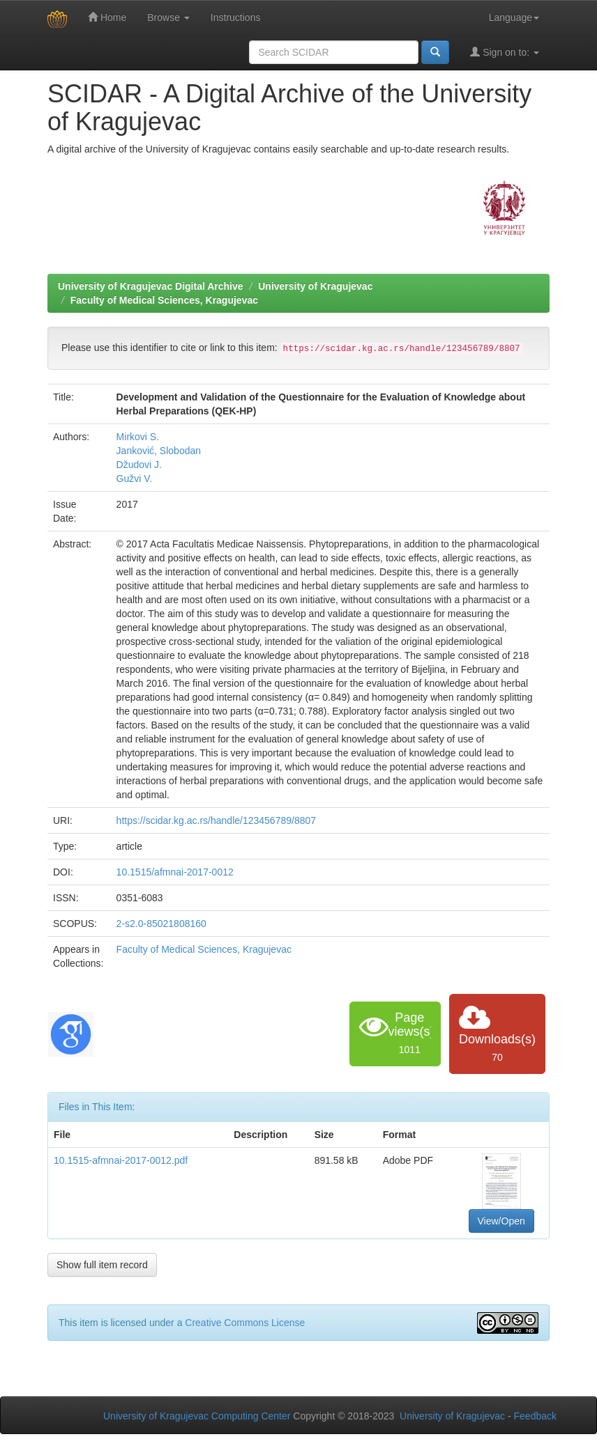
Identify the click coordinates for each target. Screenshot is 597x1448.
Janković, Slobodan (158, 450)
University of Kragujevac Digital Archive (150, 286)
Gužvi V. (134, 478)
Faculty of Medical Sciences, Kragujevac (164, 300)
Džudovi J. (139, 464)
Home (107, 17)
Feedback (535, 1416)
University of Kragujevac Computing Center (196, 1416)
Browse (168, 17)
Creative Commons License (245, 1322)
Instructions (236, 17)
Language (514, 17)
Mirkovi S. (137, 436)
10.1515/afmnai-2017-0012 (175, 872)
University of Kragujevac (315, 286)
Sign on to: (504, 52)
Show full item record (102, 1264)
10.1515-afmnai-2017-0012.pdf (121, 1160)
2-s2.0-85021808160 (161, 923)
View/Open (501, 1221)
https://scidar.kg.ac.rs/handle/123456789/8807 (216, 820)
